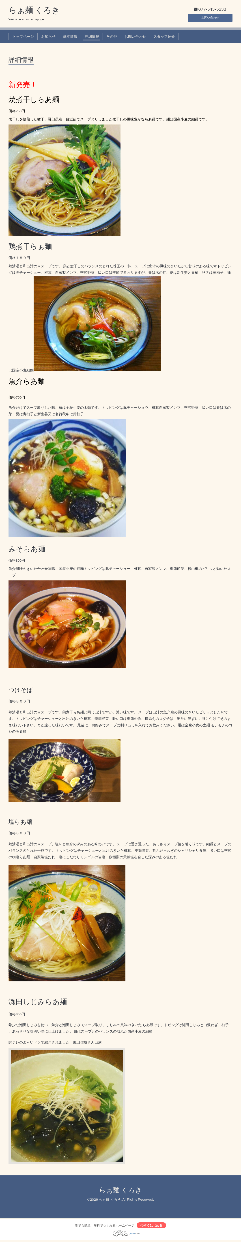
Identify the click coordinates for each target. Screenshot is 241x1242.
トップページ (23, 37)
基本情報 (70, 37)
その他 (111, 37)
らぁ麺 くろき (34, 11)
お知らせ (48, 37)
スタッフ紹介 (164, 37)
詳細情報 (92, 37)
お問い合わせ (210, 18)
